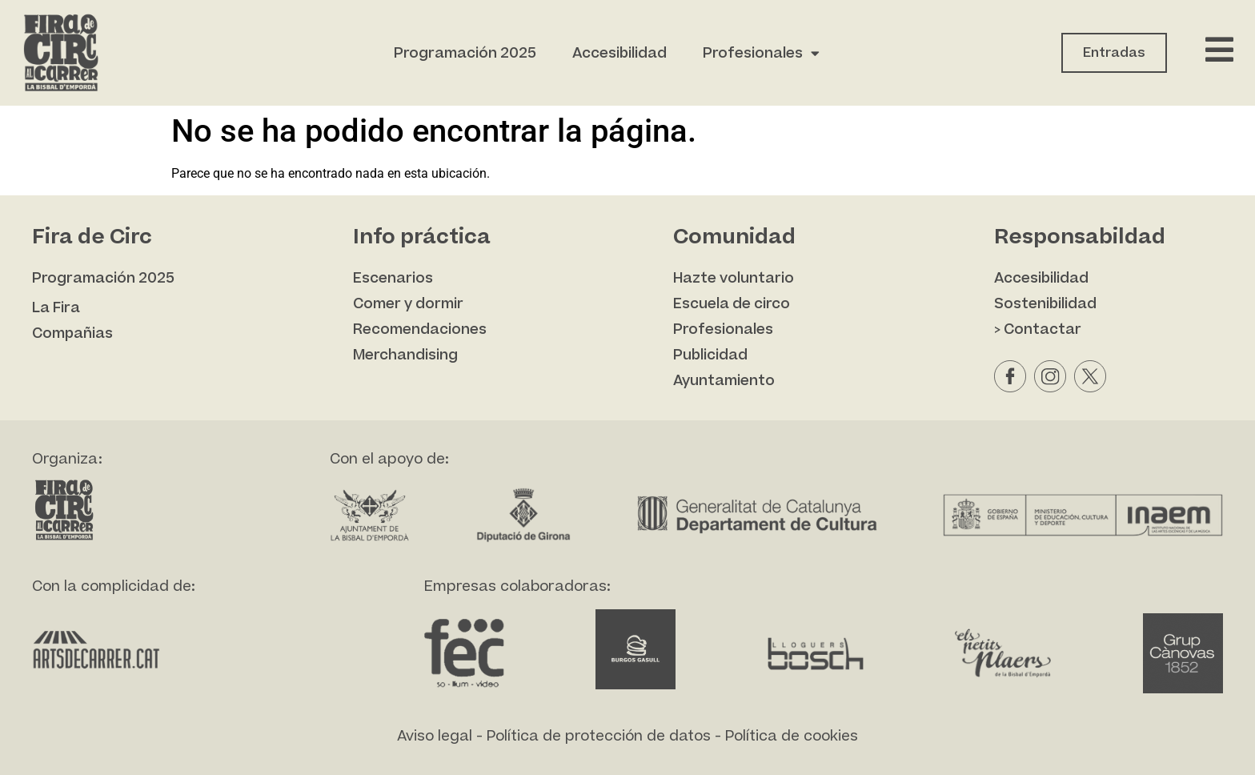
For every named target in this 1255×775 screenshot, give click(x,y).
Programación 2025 (465, 53)
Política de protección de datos (599, 736)
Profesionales (761, 53)
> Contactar (1037, 329)
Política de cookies (791, 736)
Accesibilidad (619, 53)
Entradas (1114, 52)
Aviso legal (434, 736)
